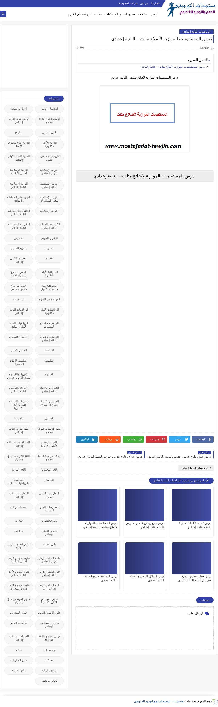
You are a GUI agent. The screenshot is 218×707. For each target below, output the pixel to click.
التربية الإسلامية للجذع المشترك (49, 199)
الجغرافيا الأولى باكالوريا (49, 273)
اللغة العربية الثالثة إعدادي (18, 430)
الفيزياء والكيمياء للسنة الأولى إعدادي (18, 376)
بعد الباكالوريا (49, 520)
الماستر (49, 479)
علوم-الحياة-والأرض (49, 612)
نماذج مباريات (49, 670)
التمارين (18, 238)
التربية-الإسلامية (49, 210)
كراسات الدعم (18, 622)
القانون (49, 418)
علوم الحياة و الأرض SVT (18, 546)
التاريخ (18, 132)
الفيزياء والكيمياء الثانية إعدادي (18, 389)
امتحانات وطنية (18, 507)
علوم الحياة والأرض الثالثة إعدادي (49, 573)
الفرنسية (49, 350)
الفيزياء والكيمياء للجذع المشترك (49, 403)
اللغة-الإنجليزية (49, 469)
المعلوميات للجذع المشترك (49, 508)
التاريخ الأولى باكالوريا (49, 144)
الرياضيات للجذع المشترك (49, 325)
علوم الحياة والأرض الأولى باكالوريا (19, 560)
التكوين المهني (49, 238)
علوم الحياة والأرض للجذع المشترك (19, 587)
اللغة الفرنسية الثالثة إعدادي (19, 444)
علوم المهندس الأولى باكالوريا (49, 600)
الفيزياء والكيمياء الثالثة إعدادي (49, 389)
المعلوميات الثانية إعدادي (19, 495)
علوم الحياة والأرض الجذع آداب (49, 587)
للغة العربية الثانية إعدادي (19, 638)
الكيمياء (18, 418)
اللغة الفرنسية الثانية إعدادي (49, 457)
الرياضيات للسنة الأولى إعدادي (18, 325)
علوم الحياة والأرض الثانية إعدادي (19, 573)
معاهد (19, 650)
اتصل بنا (155, 3)
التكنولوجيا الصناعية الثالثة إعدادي (18, 212)
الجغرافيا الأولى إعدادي (18, 260)
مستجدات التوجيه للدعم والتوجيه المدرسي (158, 701)
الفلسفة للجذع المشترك (18, 362)
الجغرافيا (49, 258)
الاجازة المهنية (19, 108)
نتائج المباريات (18, 660)
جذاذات (142, 14)
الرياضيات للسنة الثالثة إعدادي (49, 338)
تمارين (19, 520)
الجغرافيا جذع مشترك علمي (19, 287)
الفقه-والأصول (18, 350)
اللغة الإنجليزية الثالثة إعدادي (49, 430)
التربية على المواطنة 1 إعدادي (19, 199)
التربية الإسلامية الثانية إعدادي (19, 185)
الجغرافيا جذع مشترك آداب (18, 273)
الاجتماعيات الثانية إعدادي (18, 120)
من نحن (144, 3)
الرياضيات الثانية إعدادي (197, 31)
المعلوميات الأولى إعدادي (49, 495)
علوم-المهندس (18, 612)
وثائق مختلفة (113, 14)
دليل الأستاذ (49, 544)
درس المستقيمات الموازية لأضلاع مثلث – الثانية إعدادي (173, 66)
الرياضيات (18, 299)
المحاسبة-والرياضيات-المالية (18, 481)
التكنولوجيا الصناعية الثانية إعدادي (18, 226)
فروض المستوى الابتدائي (49, 624)
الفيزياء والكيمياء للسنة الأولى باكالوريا (18, 405)
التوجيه (154, 14)
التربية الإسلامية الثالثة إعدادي (49, 185)
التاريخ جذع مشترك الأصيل (19, 144)
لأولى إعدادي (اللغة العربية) (49, 638)
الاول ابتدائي (49, 132)
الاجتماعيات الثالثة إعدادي (49, 120)
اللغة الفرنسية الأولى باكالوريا (49, 444)
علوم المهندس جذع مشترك (18, 600)
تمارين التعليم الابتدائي (49, 532)
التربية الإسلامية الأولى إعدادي (49, 171)
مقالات (98, 14)
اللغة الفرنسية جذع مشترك (19, 457)
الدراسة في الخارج (79, 14)
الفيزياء (49, 374)
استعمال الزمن (49, 108)
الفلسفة (49, 360)
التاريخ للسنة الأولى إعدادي (19, 158)
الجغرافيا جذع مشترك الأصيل (49, 287)
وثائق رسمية (18, 670)
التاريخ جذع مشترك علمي (49, 158)
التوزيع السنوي (18, 248)
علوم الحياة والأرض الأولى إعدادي (49, 560)
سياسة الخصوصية (128, 3)
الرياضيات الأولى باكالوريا (49, 311)
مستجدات (129, 14)
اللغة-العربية (19, 469)
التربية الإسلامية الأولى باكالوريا (19, 171)
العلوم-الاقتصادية (18, 336)
